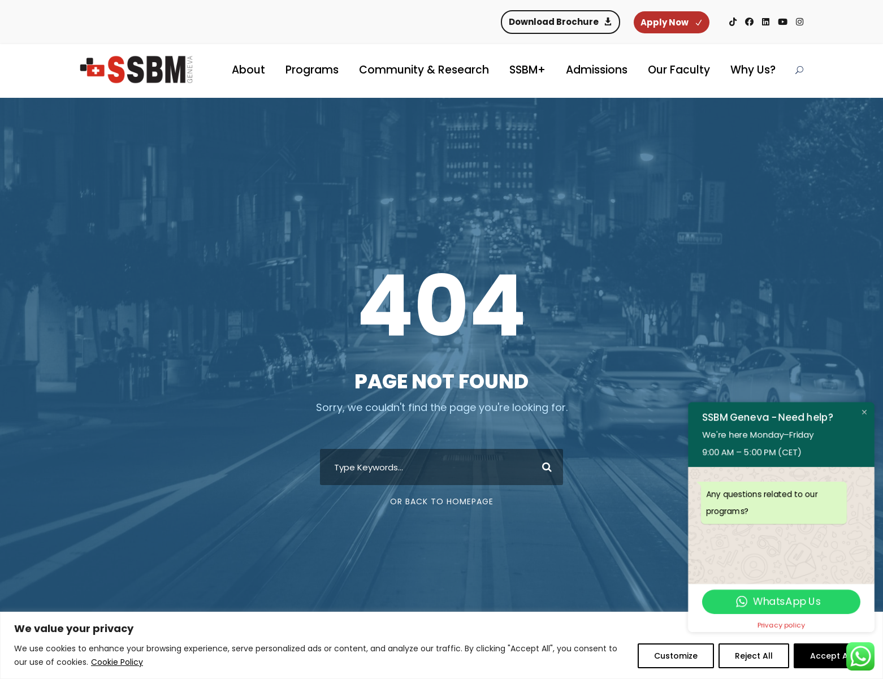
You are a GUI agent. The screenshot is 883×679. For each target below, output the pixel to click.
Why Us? (753, 69)
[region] (441, 645)
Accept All (831, 655)
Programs (312, 69)
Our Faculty (679, 69)
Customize (676, 655)
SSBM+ (527, 69)
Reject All (754, 655)
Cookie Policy (117, 662)
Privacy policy (781, 625)
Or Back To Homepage (442, 501)
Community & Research (424, 69)
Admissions (596, 69)
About (248, 69)
